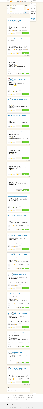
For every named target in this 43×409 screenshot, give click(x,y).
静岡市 (23, 397)
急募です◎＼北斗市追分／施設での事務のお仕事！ (15, 131)
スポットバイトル (14, 405)
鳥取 (27, 395)
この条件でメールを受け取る (26, 12)
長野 (19, 395)
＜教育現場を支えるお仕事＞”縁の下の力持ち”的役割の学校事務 (17, 368)
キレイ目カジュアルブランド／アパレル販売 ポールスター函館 (17, 196)
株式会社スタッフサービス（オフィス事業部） (14, 369)
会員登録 (31, 1)
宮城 (13, 395)
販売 (31, 399)
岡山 (26, 395)
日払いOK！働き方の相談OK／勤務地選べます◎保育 (15, 38)
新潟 (20, 395)
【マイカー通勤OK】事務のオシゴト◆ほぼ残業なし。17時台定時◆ (18, 99)
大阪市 (27, 397)
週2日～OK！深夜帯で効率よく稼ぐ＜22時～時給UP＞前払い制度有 (17, 254)
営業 (30, 399)
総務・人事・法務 (19, 399)
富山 (21, 395)
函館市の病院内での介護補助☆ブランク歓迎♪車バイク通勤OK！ (17, 79)
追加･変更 (11, 5)
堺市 (28, 397)
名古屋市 (22, 397)
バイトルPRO (21, 405)
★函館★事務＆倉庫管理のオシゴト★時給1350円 (15, 20)
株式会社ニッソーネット (12, 80)
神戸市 (29, 397)
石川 (22, 395)
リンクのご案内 (12, 404)
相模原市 (16, 397)
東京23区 (11, 397)
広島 (25, 395)
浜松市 (25, 397)
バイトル (11, 405)
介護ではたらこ (28, 405)
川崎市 (14, 397)
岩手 (12, 395)
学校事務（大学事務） (28, 399)
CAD (32, 399)
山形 (15, 395)
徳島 (32, 395)
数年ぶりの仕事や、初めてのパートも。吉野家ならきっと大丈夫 (17, 235)
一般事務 (11, 399)
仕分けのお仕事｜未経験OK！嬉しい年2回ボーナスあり (16, 352)
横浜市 (13, 397)
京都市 (31, 397)
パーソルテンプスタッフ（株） (13, 100)
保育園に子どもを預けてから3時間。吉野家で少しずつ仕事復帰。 (17, 215)
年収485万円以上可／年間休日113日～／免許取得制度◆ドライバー (17, 332)
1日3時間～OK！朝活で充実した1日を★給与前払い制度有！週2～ (17, 274)
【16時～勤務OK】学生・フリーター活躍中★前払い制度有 (16, 293)
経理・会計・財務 (16, 399)
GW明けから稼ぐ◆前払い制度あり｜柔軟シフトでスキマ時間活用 (17, 313)
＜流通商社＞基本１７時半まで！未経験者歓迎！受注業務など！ (17, 115)
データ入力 (13, 399)
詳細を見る (25, 53)
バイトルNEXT (18, 405)
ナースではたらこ (24, 405)
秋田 (14, 395)
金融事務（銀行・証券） (24, 399)
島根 (28, 395)
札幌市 (32, 397)
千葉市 (18, 397)
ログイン (35, 1)
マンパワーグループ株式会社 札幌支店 (13, 21)
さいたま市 (20, 397)
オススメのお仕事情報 (33, 19)
